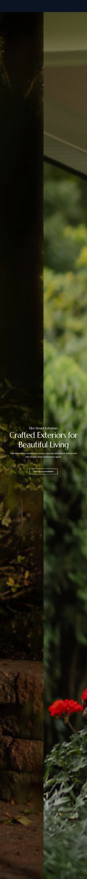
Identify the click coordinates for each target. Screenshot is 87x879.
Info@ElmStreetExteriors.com (68, 2)
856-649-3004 (43, 2)
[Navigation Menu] (80, 8)
